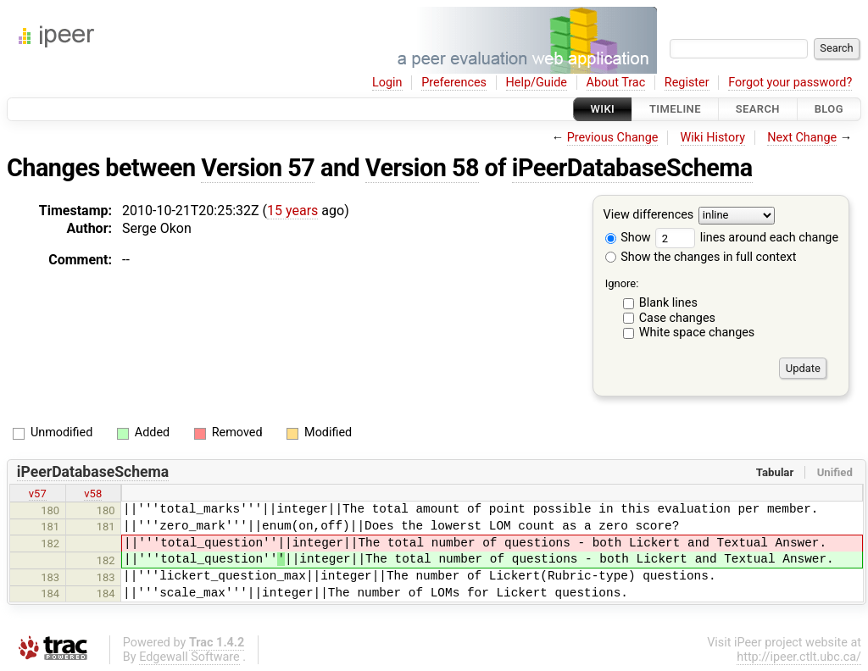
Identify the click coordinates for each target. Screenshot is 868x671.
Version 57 (257, 167)
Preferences (454, 82)
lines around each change (746, 237)
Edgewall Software (189, 657)
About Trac (616, 82)
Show (628, 237)
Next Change (802, 137)
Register (687, 82)
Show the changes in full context (701, 257)
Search (758, 109)
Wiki (603, 109)
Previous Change (613, 137)
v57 (38, 493)
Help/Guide (536, 82)
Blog (829, 109)
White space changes (697, 332)
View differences (649, 215)
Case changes (677, 318)
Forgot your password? (790, 82)
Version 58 (422, 167)
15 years (292, 210)
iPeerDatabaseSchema (632, 167)
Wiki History (713, 137)
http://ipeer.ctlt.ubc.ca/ (799, 657)
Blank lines (668, 303)
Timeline (675, 109)
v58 (93, 493)
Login (387, 82)
